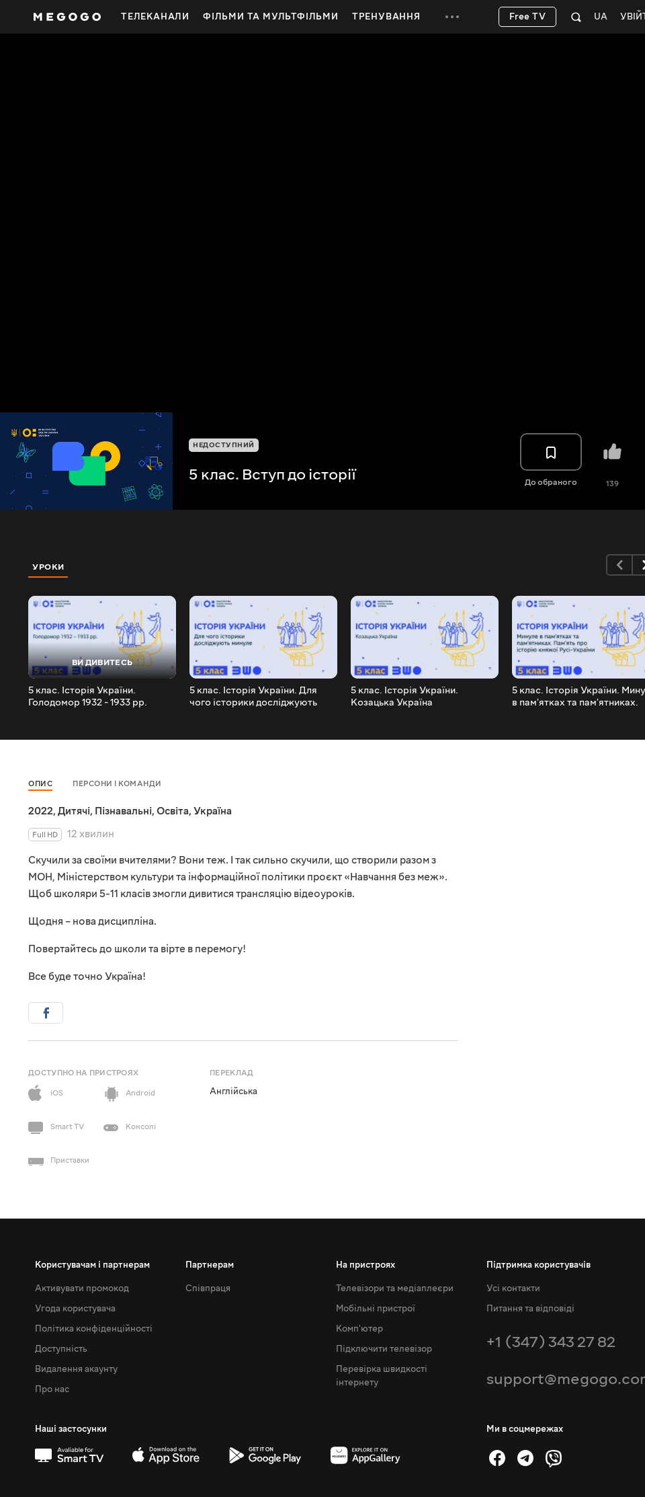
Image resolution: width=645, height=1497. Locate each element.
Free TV (527, 17)
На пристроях (365, 1265)
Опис (40, 784)
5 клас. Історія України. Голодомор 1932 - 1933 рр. (87, 697)
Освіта (173, 811)
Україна (213, 811)
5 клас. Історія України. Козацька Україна (404, 697)
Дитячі (74, 811)
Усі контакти (513, 1288)
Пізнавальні (123, 811)
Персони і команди (117, 784)
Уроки (48, 567)
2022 (40, 811)
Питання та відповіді (530, 1309)
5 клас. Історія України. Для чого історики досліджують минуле (253, 697)
